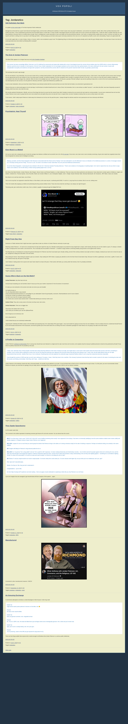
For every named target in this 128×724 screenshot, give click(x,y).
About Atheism (108, 293)
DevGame (5, 236)
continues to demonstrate (44, 392)
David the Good (118, 127)
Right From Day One (37, 274)
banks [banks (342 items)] (4, 302)
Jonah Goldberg (7, 172)
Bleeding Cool (6, 211)
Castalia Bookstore (8, 79)
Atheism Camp (108, 290)
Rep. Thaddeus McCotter (9, 201)
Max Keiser (6, 203)
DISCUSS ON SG (33, 51)
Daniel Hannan (6, 174)
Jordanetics (36, 56)
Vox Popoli (64, 6)
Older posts (32, 718)
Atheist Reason (108, 285)
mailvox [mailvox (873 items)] (6, 318)
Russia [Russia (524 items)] (9, 323)
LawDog (116, 136)
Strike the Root (6, 217)
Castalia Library (108, 48)
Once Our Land (108, 174)
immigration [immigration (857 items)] (11, 316)
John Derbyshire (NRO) (9, 187)
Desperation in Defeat (8, 287)
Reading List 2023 (109, 220)
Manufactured (34, 607)
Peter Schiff (15, 248)
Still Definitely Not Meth (38, 23)
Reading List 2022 (109, 222)
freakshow (35, 168)
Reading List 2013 (109, 232)
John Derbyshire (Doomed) (10, 184)
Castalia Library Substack (9, 67)
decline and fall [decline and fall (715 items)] (9, 310)
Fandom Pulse (108, 50)
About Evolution (108, 295)
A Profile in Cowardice (38, 388)
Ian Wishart (6, 178)
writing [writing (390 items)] (19, 331)
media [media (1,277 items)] (17, 318)
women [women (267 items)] (14, 331)
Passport (14, 252)
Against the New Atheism (111, 150)
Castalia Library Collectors (9, 81)
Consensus (107, 291)
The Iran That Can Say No (9, 283)
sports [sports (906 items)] (15, 325)
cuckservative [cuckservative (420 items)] (14, 308)
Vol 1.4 (4, 156)
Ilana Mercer (6, 219)
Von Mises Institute (8, 256)
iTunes (11, 54)
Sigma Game (113, 42)
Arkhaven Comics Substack (10, 69)
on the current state (39, 27)
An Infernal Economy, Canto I (111, 166)
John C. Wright (107, 125)
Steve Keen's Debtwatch (9, 260)
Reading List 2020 (109, 223)
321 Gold (5, 254)
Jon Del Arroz (117, 138)
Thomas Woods (7, 197)
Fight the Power (7, 291)
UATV (105, 46)
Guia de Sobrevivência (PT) (111, 113)
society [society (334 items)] (10, 325)
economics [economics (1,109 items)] (8, 312)
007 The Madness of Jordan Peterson (12, 119)
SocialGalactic (117, 48)
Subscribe (119, 44)
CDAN (117, 50)
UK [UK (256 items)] (22, 327)
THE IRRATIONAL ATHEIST (111, 148)
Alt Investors (6, 221)
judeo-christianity (44, 129)
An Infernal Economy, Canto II (112, 168)
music (47, 657)
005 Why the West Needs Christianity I (13, 123)
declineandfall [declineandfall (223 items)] (18, 310)
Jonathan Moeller (118, 123)
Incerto (4, 77)
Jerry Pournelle (107, 131)
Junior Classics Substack (9, 71)
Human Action (108, 153)
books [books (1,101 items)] (9, 302)
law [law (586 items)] (17, 316)
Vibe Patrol (5, 54)
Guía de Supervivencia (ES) (111, 109)
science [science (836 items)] (15, 323)
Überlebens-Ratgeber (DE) (111, 111)
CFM (114, 50)
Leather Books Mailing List (9, 83)
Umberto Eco (6, 170)
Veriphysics (6, 48)
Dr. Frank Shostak (16, 250)
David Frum (6, 195)
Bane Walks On (108, 171)
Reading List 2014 (109, 230)
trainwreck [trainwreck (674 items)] (17, 327)
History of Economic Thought (111, 151)
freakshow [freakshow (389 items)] (6, 314)
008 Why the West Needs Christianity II (13, 117)
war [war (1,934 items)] (10, 330)
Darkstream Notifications (9, 58)
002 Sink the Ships (7, 129)
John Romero (6, 191)
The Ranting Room (8, 227)
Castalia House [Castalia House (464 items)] (18, 302)
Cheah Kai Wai (118, 131)
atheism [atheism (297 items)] (18, 300)
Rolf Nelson (117, 125)
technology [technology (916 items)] (7, 327)
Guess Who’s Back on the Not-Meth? (44, 319)
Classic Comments (7, 262)
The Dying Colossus (109, 176)
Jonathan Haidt (7, 189)
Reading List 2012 (109, 234)
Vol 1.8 (4, 163)
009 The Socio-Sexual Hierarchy (11, 115)
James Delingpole (7, 182)
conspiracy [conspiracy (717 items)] (18, 306)
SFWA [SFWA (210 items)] (20, 322)
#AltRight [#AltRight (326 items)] (5, 300)
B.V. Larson (117, 129)
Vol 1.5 (4, 158)
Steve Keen (117, 134)
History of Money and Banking (112, 157)
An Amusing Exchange (38, 662)
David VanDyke (107, 129)
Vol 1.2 (4, 152)
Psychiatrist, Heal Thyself (39, 135)
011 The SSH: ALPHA (8, 111)
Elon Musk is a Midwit (38, 173)
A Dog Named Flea (109, 173)
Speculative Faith (7, 213)
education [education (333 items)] (16, 312)
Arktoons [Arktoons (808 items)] (12, 300)
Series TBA (10, 77)
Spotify (15, 54)
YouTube (13, 133)
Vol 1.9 (4, 165)
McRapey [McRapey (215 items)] (12, 318)
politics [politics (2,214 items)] (19, 320)
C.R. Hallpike (107, 138)
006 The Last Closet (8, 121)
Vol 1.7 (4, 161)
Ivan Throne (106, 134)
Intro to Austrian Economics (111, 158)
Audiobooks (6, 141)
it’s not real (89, 177)
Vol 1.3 (4, 154)
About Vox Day (6, 46)
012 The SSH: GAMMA (9, 109)
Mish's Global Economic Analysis (11, 258)
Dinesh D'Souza (7, 181)
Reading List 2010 (109, 237)
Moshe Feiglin (6, 176)
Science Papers (7, 50)
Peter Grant (106, 132)
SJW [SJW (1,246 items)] (5, 324)
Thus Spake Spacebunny (39, 484)
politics (41, 479)
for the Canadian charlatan (61, 66)
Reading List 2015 (109, 229)
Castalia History (16, 73)
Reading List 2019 (109, 225)
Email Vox (5, 44)
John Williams (6, 193)
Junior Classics (16, 75)
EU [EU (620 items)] (20, 312)
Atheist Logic (107, 283)
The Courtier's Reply (109, 288)
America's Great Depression (111, 155)
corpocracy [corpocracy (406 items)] (6, 308)
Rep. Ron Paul (6, 199)
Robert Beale (107, 136)
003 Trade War (6, 127)
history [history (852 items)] (16, 314)
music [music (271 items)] (4, 320)
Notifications (113, 44)
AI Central (107, 42)
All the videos (6, 133)
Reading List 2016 (109, 227)
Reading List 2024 (109, 218)
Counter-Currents (7, 225)
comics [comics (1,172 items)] (10, 306)
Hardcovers (6, 143)
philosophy (42, 314)
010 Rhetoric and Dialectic (9, 113)
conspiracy (36, 657)
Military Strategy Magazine (9, 238)
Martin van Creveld (108, 123)
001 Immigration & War (9, 131)
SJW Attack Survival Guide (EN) (112, 107)
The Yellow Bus (108, 169)
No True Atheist (108, 286)
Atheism (106, 281)
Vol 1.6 (4, 159)
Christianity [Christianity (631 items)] (10, 304)
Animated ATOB (7, 285)
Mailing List (16, 79)
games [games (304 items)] (11, 314)
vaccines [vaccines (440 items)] (6, 328)
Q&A (109, 52)
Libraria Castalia (7, 75)
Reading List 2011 (109, 236)
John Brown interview (8, 223)
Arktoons (106, 44)
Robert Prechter (16, 246)
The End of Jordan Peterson (40, 62)
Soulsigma (5, 56)
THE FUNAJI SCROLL (8, 289)
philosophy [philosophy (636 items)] (10, 321)
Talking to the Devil (8, 215)
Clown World (36, 269)
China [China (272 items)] (4, 304)
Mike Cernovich (107, 127)
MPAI (41, 602)
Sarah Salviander (118, 132)
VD (44, 54)
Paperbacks (6, 145)
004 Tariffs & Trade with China (10, 125)
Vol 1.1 (4, 151)
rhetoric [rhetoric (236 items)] (4, 322)
